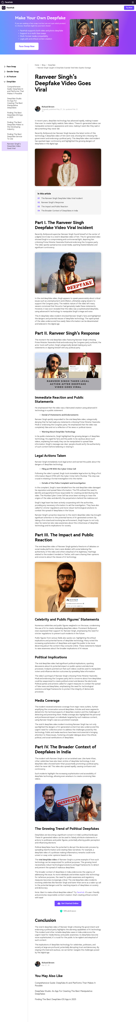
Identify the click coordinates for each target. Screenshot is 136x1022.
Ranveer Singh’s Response (52, 202)
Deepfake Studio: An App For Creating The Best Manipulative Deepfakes (15, 103)
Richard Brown (48, 107)
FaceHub (80, 892)
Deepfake (51, 65)
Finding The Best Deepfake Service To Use (14, 136)
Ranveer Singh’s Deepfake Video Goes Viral (14, 146)
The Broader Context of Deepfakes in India (59, 211)
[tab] (15, 66)
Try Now (129, 8)
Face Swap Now (27, 46)
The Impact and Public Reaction (54, 206)
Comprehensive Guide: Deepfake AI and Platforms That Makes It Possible (15, 90)
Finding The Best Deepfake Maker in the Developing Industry (15, 125)
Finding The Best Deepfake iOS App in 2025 (15, 115)
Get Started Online (68, 903)
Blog (43, 65)
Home (37, 65)
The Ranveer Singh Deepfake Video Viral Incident (62, 198)
